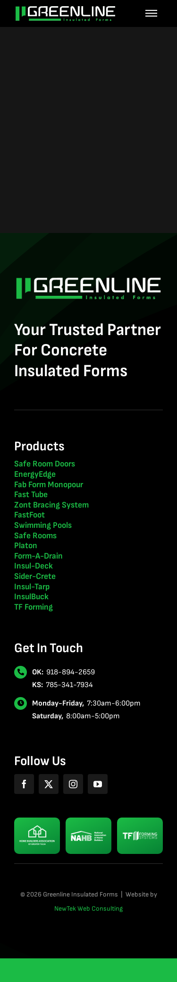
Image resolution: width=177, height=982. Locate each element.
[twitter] (49, 784)
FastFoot (29, 515)
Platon (25, 546)
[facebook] (24, 784)
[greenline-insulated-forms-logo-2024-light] (65, 10)
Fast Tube (31, 495)
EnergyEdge (35, 474)
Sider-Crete (35, 576)
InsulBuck (31, 597)
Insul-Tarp (32, 587)
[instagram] (73, 784)
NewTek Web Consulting (88, 908)
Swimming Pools (43, 525)
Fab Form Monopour (48, 485)
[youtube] (98, 784)
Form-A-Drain (38, 556)
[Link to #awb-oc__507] (151, 13)
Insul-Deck (33, 566)
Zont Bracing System (51, 505)
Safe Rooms (35, 536)
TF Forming (33, 607)
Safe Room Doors (44, 464)
